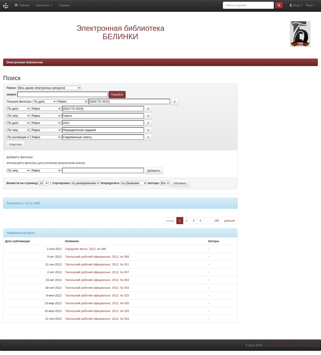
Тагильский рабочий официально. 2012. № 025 (97, 295)
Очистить (15, 144)
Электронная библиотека (24, 62)
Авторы (153, 183)
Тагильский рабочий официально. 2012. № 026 (97, 311)
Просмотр (44, 5)
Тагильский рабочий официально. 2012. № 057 (97, 272)
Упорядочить (110, 183)
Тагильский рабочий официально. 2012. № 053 (97, 287)
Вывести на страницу (22, 183)
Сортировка (61, 183)
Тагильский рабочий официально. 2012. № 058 (97, 256)
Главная (21, 5)
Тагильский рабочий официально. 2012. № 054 (97, 318)
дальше (229, 220)
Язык (310, 5)
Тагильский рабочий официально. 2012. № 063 (97, 280)
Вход (296, 5)
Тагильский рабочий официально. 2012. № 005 (97, 303)
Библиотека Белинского (279, 345)
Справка (64, 5)
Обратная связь (309, 345)
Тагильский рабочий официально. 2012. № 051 (97, 264)
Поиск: (11, 88)
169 (216, 220)
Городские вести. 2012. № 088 (85, 249)
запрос (11, 94)
